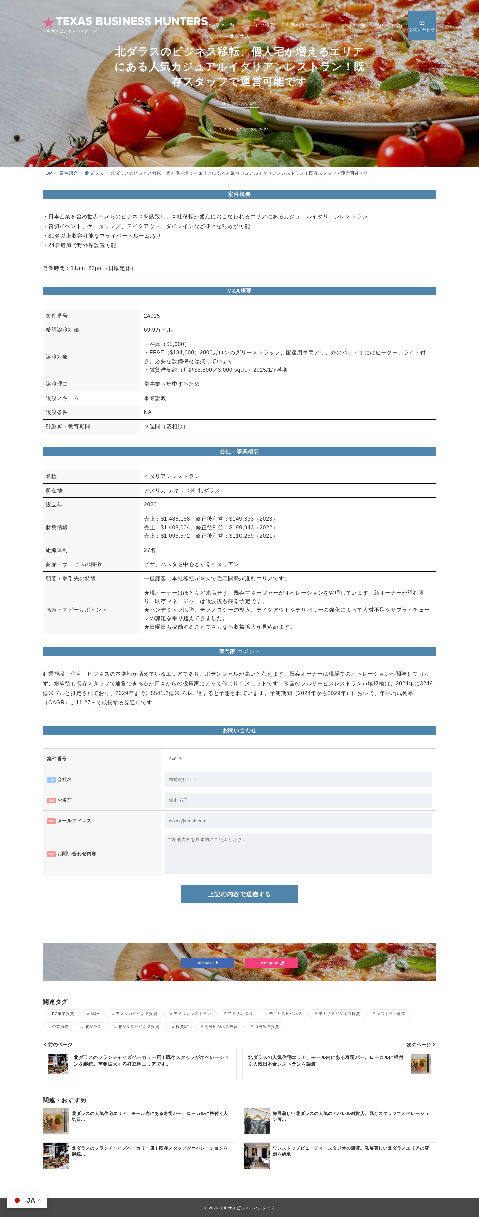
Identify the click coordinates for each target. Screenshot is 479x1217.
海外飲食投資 (266, 1026)
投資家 (182, 1026)
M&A (95, 1013)
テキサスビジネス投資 (339, 1013)
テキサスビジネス (285, 1013)
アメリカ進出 (240, 1013)
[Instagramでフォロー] (434, 5)
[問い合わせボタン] (422, 25)
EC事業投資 (63, 1013)
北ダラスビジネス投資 (139, 1026)
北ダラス (93, 1026)
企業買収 (60, 1026)
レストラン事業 (390, 1013)
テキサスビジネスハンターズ (247, 1208)
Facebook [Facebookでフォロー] (207, 963)
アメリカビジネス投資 (136, 1013)
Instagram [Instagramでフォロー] (272, 963)
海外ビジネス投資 (221, 1026)
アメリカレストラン (192, 1013)
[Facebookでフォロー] (425, 5)
